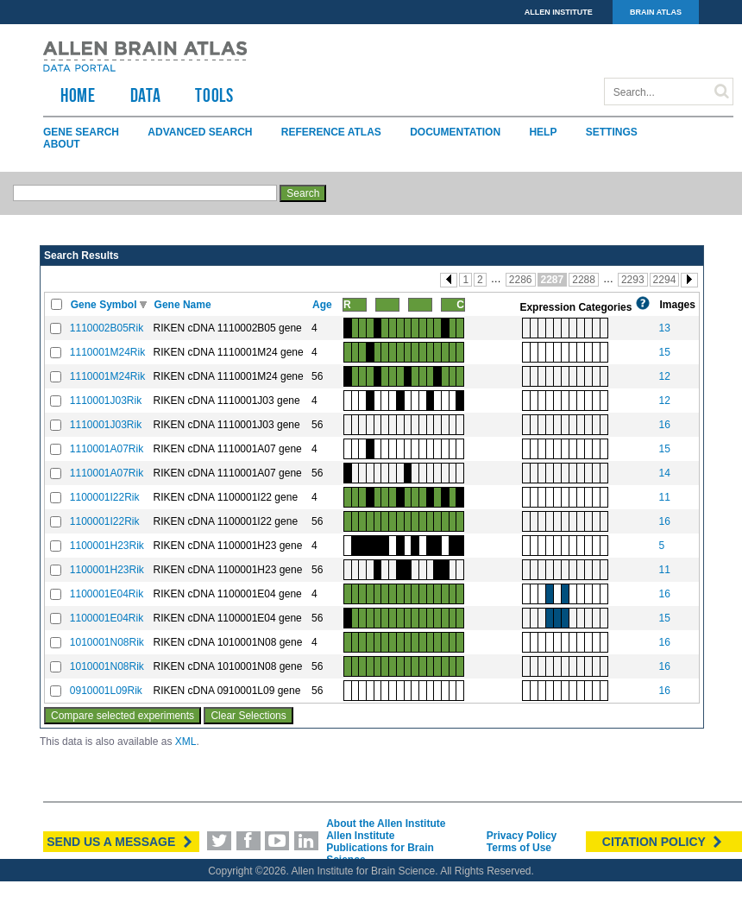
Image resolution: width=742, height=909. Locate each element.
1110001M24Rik (107, 352)
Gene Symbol (105, 305)
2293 (633, 280)
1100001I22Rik (105, 497)
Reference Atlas (331, 132)
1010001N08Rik (107, 642)
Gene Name (184, 305)
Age (323, 305)
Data (145, 95)
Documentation (455, 132)
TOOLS (214, 95)
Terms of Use (519, 848)
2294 (664, 280)
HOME (78, 95)
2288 (583, 280)
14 (664, 473)
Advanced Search (200, 132)
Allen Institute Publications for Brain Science (380, 848)
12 (664, 376)
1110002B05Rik (106, 328)
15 (664, 352)
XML (186, 741)
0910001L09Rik (106, 691)
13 (664, 328)
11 (664, 497)
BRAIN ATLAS (656, 12)
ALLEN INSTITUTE (559, 12)
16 (664, 425)
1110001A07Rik (106, 449)
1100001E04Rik (106, 594)
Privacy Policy (521, 836)
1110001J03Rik (105, 401)
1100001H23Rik (107, 546)
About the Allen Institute (385, 823)
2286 (520, 280)
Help (542, 132)
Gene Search (81, 132)
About (61, 144)
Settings (612, 132)
